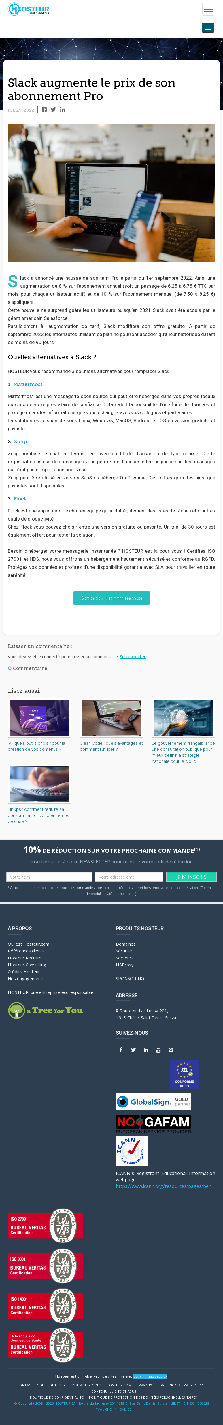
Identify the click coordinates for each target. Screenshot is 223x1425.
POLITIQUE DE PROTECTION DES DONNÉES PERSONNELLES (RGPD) (143, 1397)
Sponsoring (130, 978)
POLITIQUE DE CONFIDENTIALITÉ (57, 1397)
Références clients (26, 950)
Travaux (144, 1385)
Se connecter (133, 656)
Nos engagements (26, 978)
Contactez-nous (86, 1385)
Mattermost (27, 384)
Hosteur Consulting (27, 964)
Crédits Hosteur (24, 971)
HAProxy (125, 964)
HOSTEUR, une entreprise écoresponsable (50, 992)
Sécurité (124, 950)
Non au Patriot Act (188, 1385)
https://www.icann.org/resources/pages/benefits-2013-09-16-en (165, 1186)
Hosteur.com (119, 1385)
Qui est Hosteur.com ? (30, 943)
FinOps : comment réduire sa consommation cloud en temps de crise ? (38, 815)
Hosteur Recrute (24, 957)
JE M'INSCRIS (191, 876)
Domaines (126, 943)
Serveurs (125, 957)
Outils (57, 1385)
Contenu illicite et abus (113, 1391)
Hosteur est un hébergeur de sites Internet (93, 1376)
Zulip (20, 441)
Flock (20, 499)
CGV (161, 1385)
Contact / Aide (30, 1385)
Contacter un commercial (112, 598)
